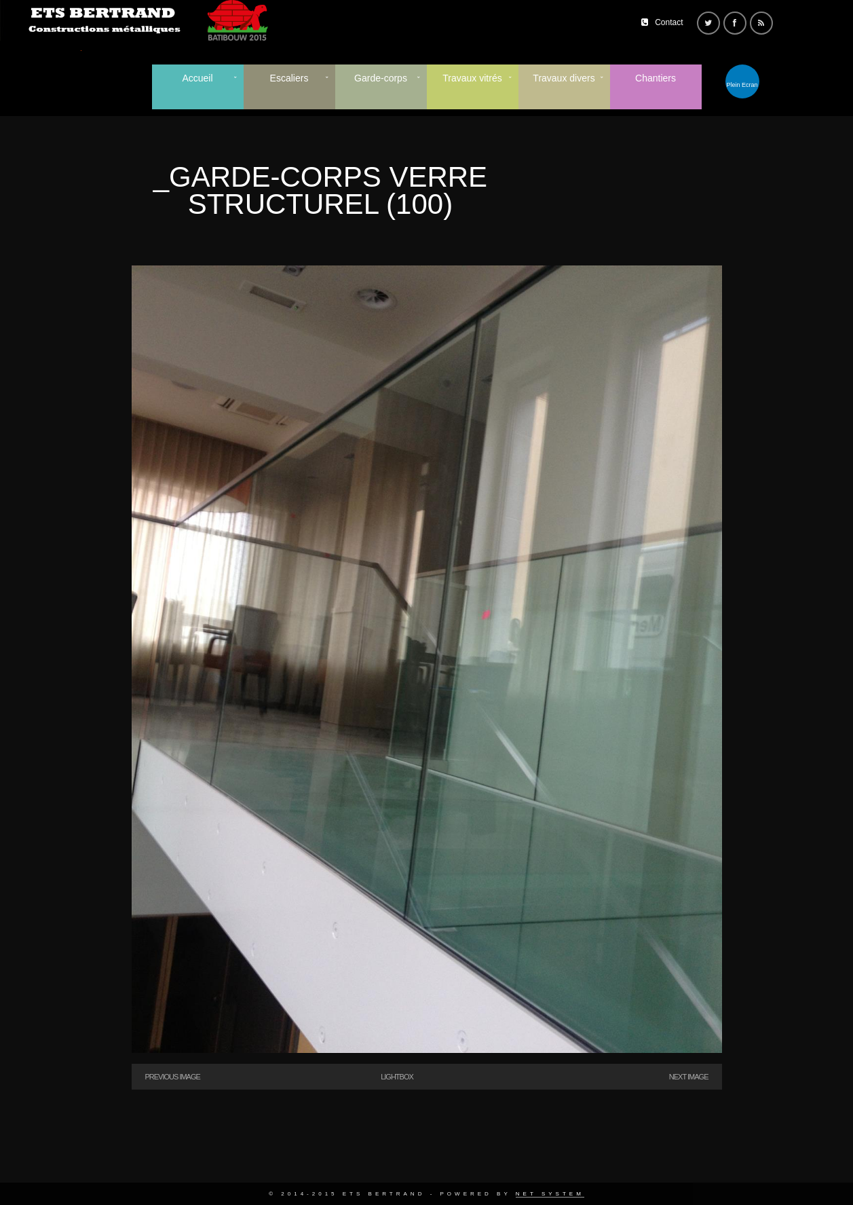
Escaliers (289, 78)
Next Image (688, 1077)
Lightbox (397, 1077)
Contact (669, 22)
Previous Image (172, 1077)
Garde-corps (380, 78)
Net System (550, 1194)
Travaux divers (563, 78)
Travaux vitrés (471, 78)
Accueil (197, 78)
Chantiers (655, 78)
